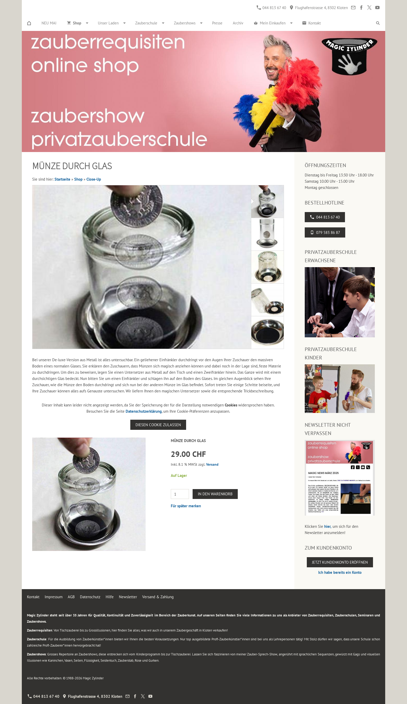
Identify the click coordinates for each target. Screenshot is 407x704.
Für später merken (186, 505)
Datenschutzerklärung (144, 411)
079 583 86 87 (325, 232)
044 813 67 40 (271, 7)
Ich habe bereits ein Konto (340, 572)
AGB (71, 596)
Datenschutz (90, 596)
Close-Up (93, 179)
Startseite (62, 179)
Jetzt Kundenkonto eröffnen (340, 562)
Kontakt (33, 596)
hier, (327, 526)
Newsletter (128, 596)
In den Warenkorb (215, 493)
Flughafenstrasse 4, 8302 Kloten (318, 7)
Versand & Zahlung (158, 596)
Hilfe (110, 596)
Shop (78, 179)
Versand (212, 464)
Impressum (54, 596)
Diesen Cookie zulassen (158, 424)
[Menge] (180, 494)
